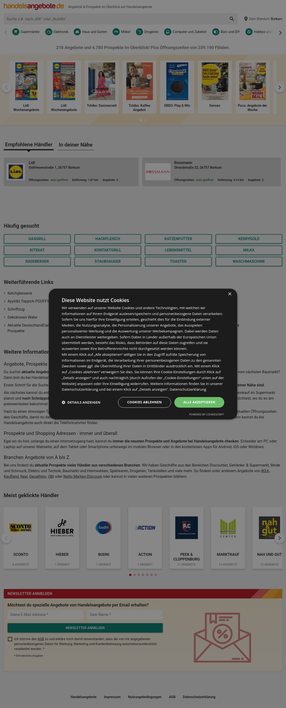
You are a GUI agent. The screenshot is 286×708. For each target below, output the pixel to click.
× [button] (229, 294)
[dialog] (143, 354)
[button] (81, 402)
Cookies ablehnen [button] (144, 402)
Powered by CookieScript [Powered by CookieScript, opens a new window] (206, 414)
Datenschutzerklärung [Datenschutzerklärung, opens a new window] (188, 389)
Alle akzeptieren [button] (199, 402)
